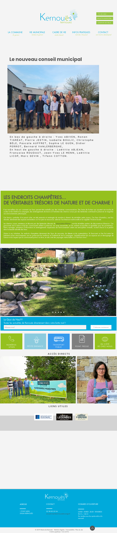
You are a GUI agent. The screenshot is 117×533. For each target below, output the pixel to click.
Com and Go (65, 532)
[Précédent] (3, 282)
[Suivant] (113, 282)
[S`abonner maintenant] (101, 327)
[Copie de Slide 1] (63, 312)
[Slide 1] (52, 312)
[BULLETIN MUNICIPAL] (104, 18)
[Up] (92, 528)
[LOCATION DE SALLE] (104, 22)
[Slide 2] (55, 312)
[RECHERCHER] (104, 14)
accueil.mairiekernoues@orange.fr (58, 514)
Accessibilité (70, 530)
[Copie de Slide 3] (61, 312)
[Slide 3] (58, 312)
